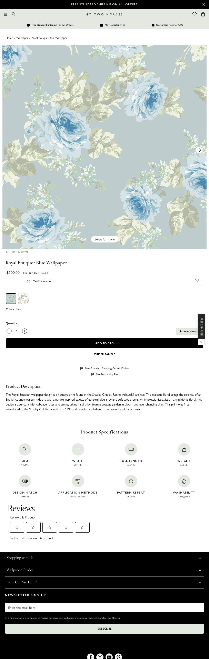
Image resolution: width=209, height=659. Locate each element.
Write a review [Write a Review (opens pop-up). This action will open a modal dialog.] (42, 281)
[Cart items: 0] (203, 14)
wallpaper (22, 38)
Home (9, 38)
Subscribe (104, 628)
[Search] (13, 14)
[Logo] (104, 14)
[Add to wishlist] (197, 280)
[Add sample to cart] (104, 354)
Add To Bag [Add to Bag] (104, 343)
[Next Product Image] (199, 150)
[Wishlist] (194, 14)
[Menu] (5, 14)
